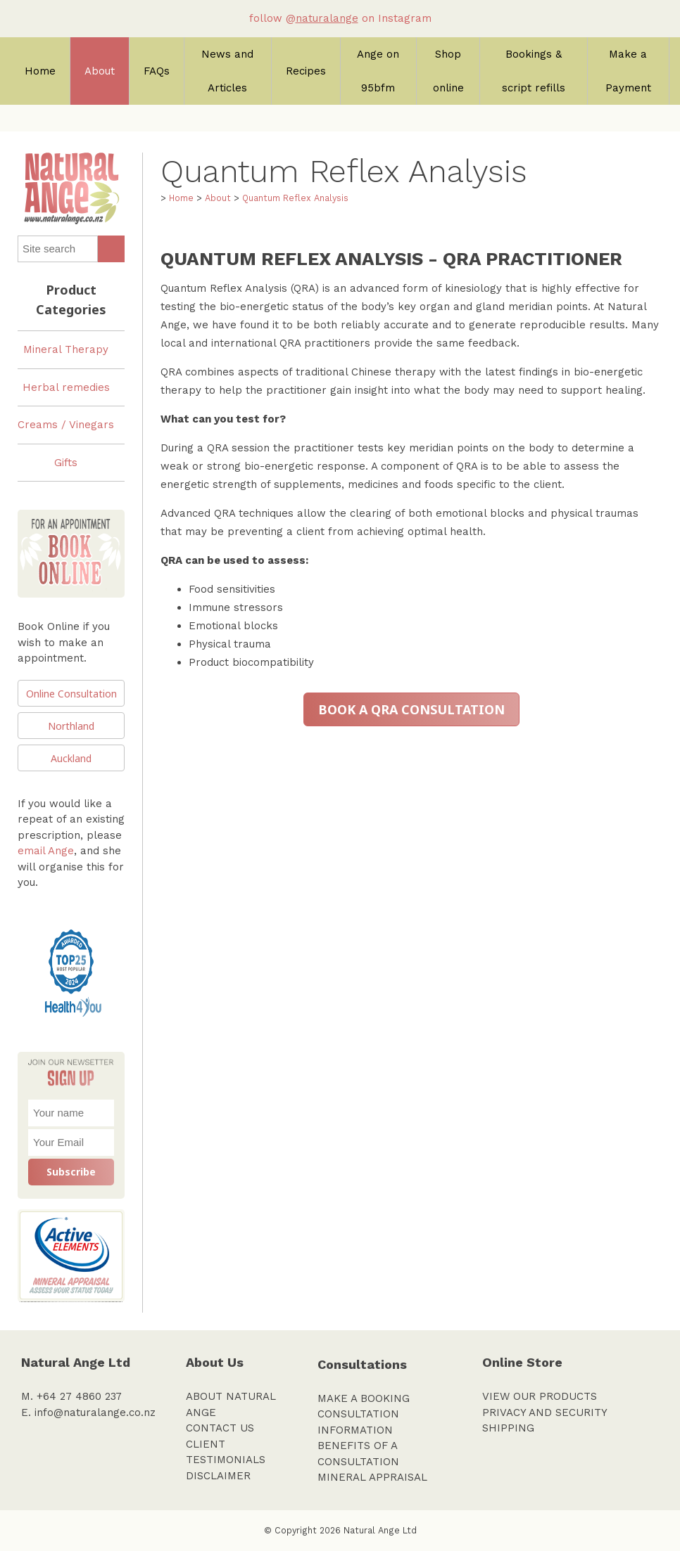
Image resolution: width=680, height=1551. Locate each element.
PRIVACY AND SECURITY (544, 1412)
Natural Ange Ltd (380, 1530)
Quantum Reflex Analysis (295, 198)
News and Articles (227, 71)
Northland (71, 726)
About (99, 71)
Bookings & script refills (533, 71)
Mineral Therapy (65, 349)
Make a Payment (628, 71)
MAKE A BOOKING (363, 1398)
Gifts (65, 462)
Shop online (448, 71)
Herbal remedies (66, 387)
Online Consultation (71, 693)
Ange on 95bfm (378, 71)
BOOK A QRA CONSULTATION (411, 709)
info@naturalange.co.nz (95, 1412)
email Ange (46, 850)
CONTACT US (220, 1428)
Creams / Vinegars (66, 424)
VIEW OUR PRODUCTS (539, 1396)
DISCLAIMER (218, 1475)
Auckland (71, 758)
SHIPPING (508, 1428)
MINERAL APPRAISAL (372, 1477)
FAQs (157, 71)
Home (40, 71)
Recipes (306, 71)
